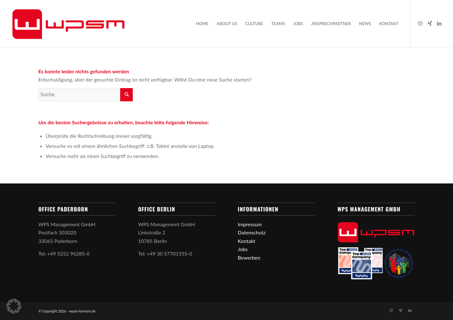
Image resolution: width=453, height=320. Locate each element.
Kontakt (246, 241)
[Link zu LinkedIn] (439, 23)
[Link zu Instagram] (420, 23)
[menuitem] (202, 23)
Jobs (243, 249)
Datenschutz (252, 232)
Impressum (250, 224)
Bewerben (249, 258)
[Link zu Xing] (429, 23)
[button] (14, 306)
